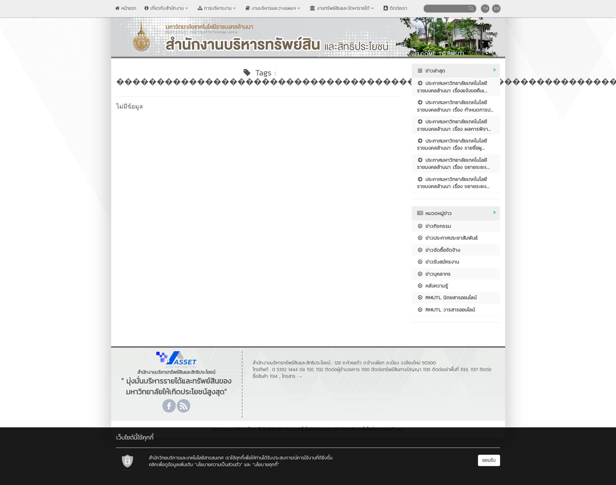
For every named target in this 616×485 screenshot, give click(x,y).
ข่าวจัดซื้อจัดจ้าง (438, 250)
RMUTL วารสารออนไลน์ (446, 309)
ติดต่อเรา (395, 8)
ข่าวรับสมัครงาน (438, 262)
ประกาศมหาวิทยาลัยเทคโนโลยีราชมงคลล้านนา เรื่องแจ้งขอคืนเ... (452, 86)
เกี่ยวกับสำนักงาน (167, 8)
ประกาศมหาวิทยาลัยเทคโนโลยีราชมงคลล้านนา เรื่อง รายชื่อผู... (452, 144)
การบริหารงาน (217, 8)
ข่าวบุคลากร (434, 274)
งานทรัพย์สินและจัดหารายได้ (343, 8)
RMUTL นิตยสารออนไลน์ (447, 297)
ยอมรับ (489, 460)
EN (496, 8)
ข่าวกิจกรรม (434, 226)
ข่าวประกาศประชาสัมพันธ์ (447, 238)
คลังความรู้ (432, 286)
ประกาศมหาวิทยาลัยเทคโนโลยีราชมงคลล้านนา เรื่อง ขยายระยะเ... (453, 163)
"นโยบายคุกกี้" (266, 464)
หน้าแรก (125, 8)
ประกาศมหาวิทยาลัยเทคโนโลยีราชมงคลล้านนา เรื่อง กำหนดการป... (455, 105)
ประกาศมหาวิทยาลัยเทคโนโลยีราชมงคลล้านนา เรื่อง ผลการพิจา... (454, 125)
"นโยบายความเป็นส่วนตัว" (218, 464)
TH (485, 8)
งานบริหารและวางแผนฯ (274, 8)
